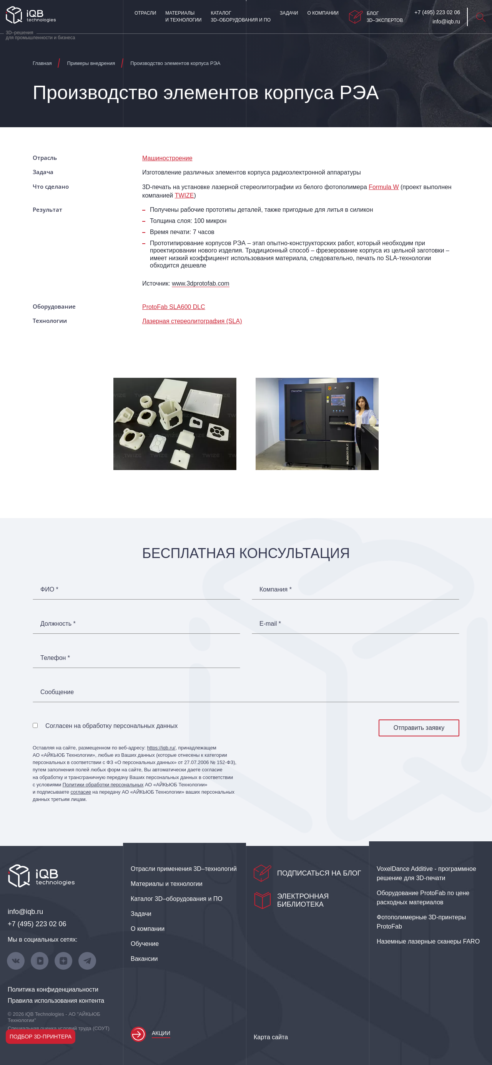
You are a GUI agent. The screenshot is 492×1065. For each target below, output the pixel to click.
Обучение (145, 943)
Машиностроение (167, 158)
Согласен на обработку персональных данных (111, 726)
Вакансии (144, 958)
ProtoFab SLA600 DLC (173, 307)
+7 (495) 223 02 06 (37, 924)
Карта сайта (271, 1037)
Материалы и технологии (183, 16)
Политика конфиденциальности (53, 989)
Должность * (58, 624)
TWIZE (184, 195)
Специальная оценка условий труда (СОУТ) (59, 1028)
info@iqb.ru (25, 911)
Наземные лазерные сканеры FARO (428, 941)
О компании (322, 13)
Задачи (289, 13)
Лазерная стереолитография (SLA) (192, 321)
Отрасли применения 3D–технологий (184, 869)
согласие (80, 792)
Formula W (384, 187)
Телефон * (55, 658)
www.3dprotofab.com (200, 283)
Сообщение (57, 692)
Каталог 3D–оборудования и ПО (241, 16)
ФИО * (49, 589)
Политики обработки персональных (103, 785)
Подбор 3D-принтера (40, 1036)
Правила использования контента (56, 1000)
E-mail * (270, 624)
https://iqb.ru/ (161, 748)
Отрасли (145, 13)
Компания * (275, 589)
